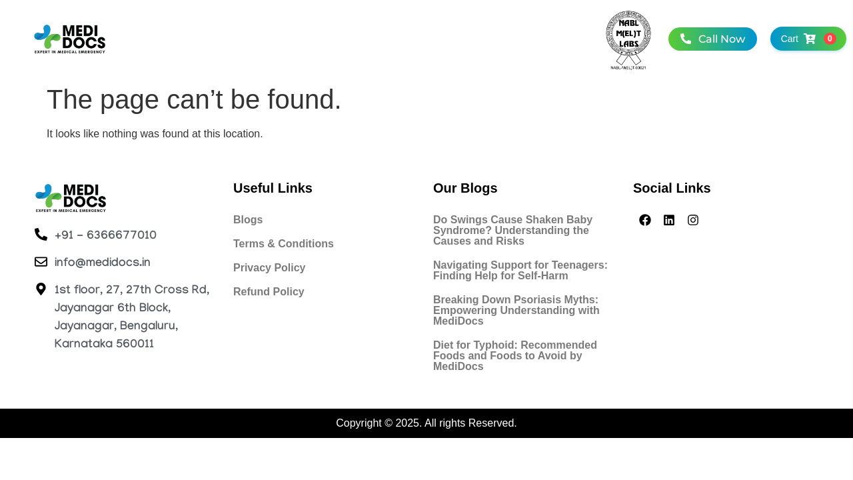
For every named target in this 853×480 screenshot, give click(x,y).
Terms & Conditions (283, 243)
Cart (804, 39)
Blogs (248, 219)
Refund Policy (269, 291)
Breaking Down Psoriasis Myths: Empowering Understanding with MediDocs (516, 310)
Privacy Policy (269, 267)
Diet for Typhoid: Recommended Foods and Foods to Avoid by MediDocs (515, 355)
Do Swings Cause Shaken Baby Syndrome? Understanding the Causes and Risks (512, 230)
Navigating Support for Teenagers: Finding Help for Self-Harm (520, 270)
